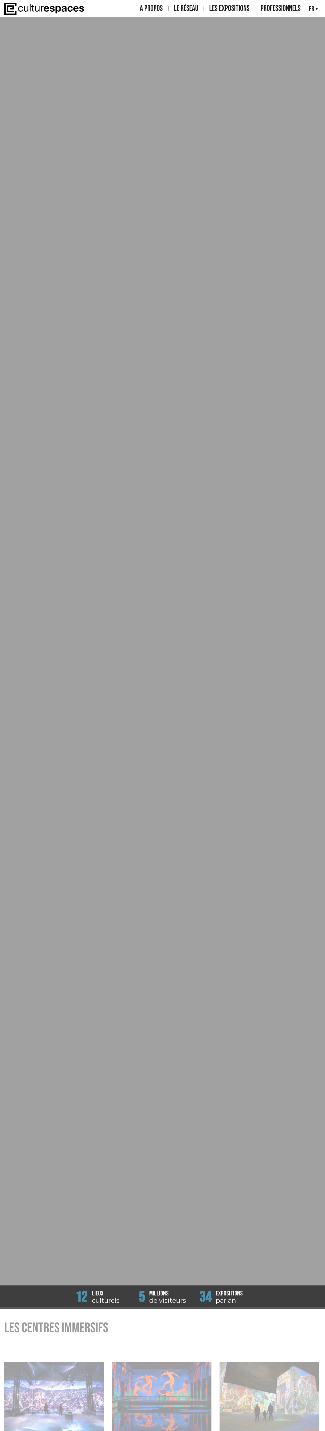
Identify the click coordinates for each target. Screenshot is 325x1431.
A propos (151, 8)
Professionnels (281, 8)
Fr (311, 9)
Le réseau (186, 8)
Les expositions (229, 8)
